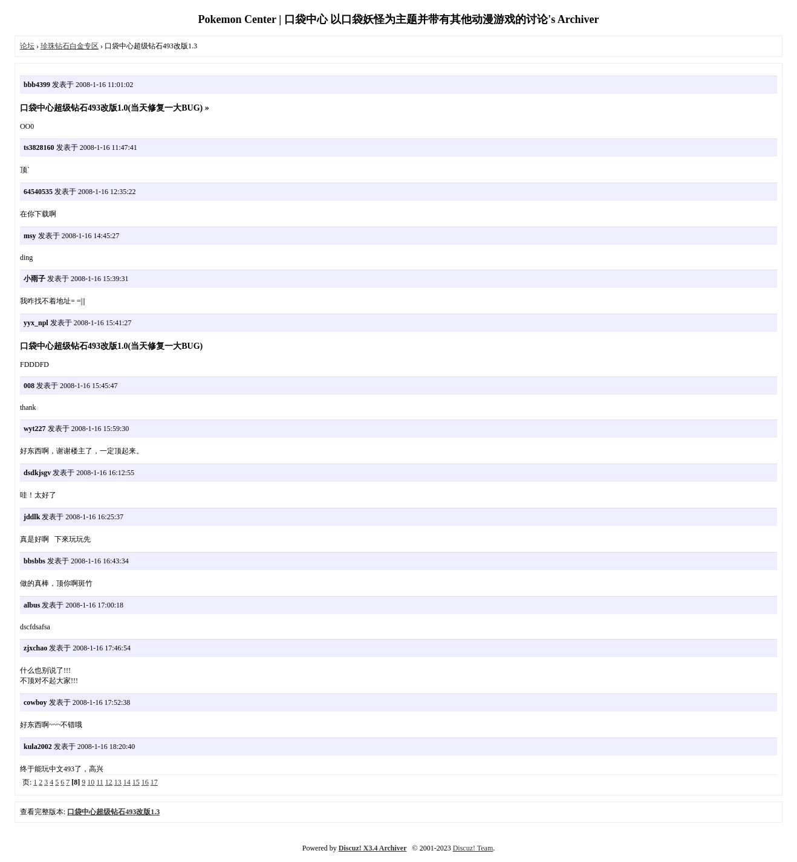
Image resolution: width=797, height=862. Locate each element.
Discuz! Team (473, 848)
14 (127, 782)
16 (145, 782)
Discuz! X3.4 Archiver (373, 848)
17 (154, 782)
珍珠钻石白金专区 (70, 46)
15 (136, 782)
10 (90, 782)
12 (108, 782)
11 (99, 782)
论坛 (27, 46)
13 (118, 782)
